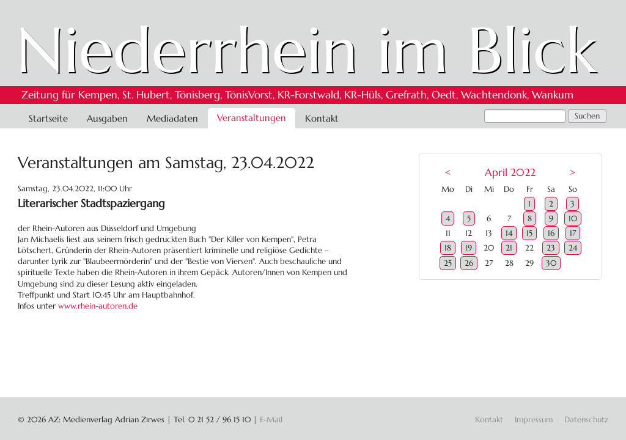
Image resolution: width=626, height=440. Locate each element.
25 (448, 263)
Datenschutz (586, 419)
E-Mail (271, 419)
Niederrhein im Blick (307, 50)
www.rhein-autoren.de (98, 306)
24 (573, 248)
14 (509, 233)
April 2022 (510, 172)
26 (469, 263)
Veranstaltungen (251, 117)
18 (447, 248)
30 (551, 263)
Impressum (534, 419)
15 (529, 233)
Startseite (48, 118)
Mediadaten (172, 118)
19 (468, 248)
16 (551, 233)
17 (573, 233)
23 (551, 248)
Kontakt (322, 118)
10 (573, 218)
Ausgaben (107, 118)
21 (509, 248)
